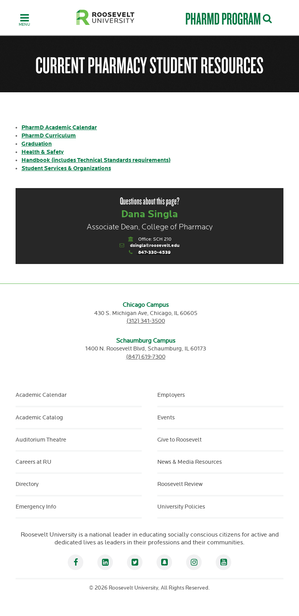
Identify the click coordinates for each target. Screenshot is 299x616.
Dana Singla (149, 214)
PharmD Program (223, 18)
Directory (27, 484)
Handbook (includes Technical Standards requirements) (96, 160)
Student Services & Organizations (66, 168)
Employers (171, 395)
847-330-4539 (154, 252)
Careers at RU (33, 462)
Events (166, 417)
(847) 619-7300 (145, 357)
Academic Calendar (41, 395)
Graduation (36, 144)
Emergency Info (36, 506)
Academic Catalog (39, 417)
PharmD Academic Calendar (59, 127)
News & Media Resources (189, 462)
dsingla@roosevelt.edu (154, 245)
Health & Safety (42, 152)
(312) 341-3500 (146, 321)
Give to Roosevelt (179, 439)
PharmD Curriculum (48, 135)
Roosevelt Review (179, 484)
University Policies (181, 506)
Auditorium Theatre (41, 439)
